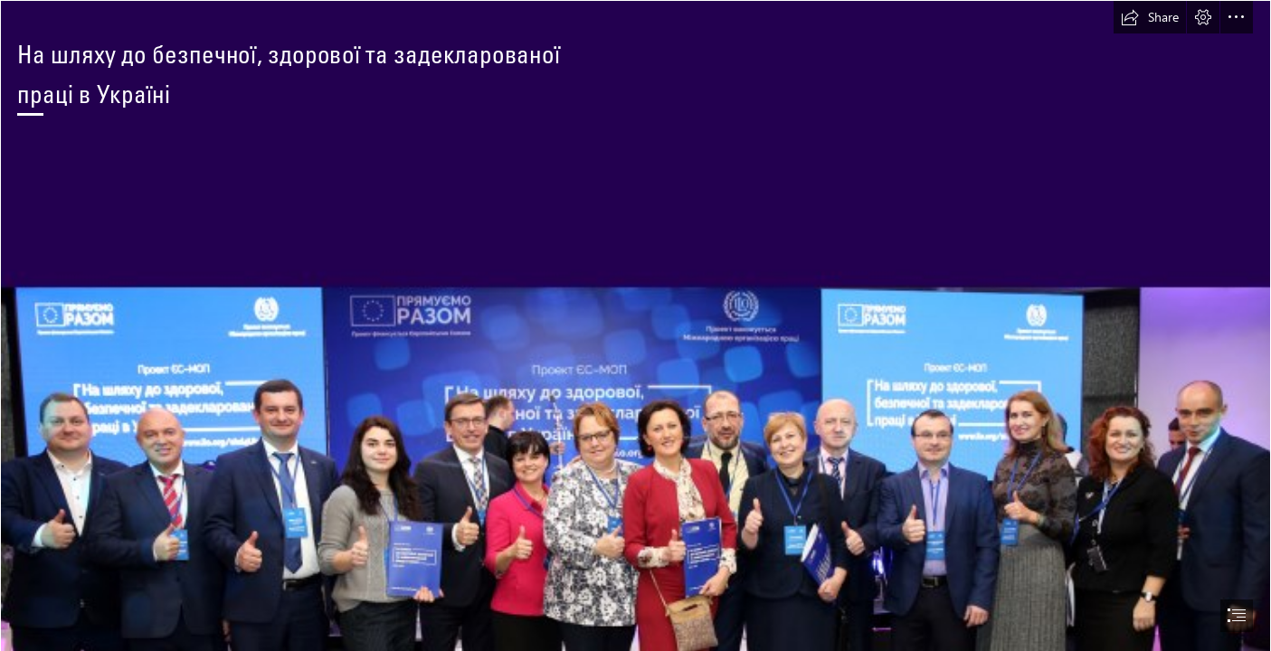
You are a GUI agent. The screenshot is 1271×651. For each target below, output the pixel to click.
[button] (1150, 17)
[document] (635, 325)
